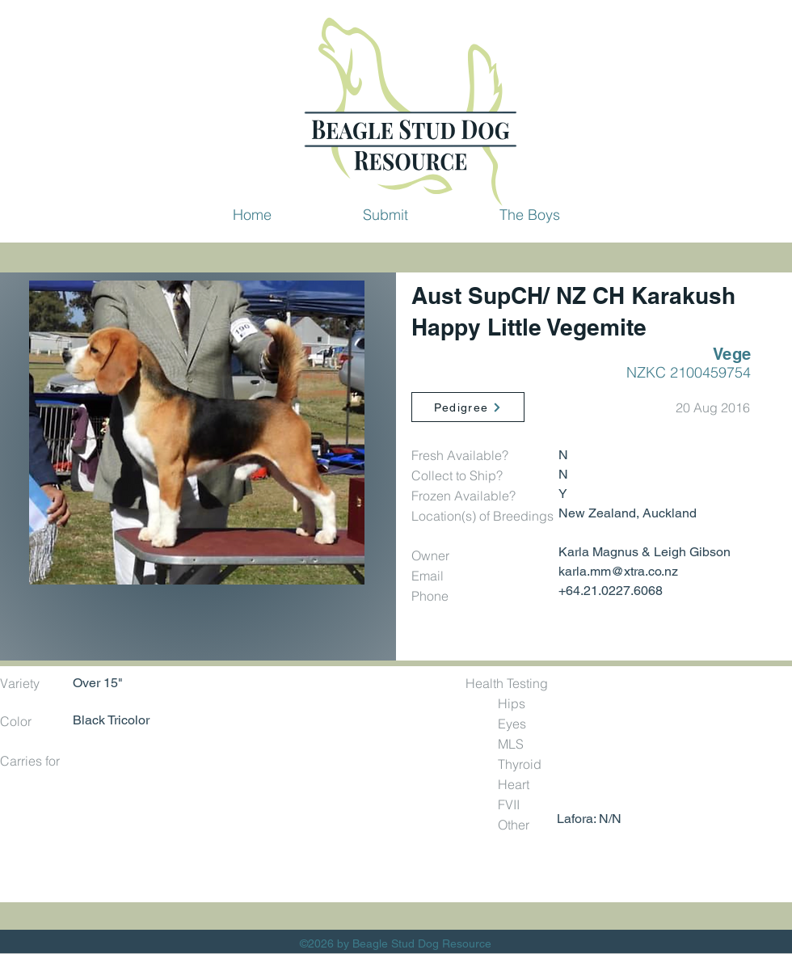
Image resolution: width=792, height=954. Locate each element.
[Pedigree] (467, 407)
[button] (385, 214)
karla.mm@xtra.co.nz (618, 571)
